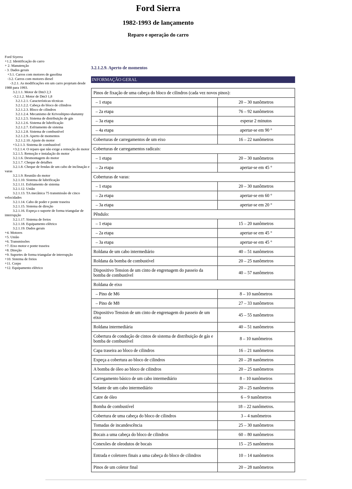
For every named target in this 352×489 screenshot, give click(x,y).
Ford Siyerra (14, 57)
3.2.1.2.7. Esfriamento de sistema (39, 127)
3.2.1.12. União (24, 189)
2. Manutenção (18, 65)
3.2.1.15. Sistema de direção (33, 206)
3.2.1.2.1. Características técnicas (39, 101)
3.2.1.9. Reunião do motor (31, 175)
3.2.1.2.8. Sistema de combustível (39, 131)
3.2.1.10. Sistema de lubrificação (36, 180)
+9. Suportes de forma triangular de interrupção (39, 254)
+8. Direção (13, 250)
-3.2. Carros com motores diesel (30, 79)
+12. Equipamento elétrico (24, 268)
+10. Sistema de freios (21, 259)
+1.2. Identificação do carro (24, 61)
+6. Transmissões (17, 241)
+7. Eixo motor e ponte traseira (27, 246)
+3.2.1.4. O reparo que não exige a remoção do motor (51, 149)
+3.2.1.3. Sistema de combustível (37, 145)
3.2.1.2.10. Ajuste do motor (34, 140)
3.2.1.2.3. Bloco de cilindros (35, 109)
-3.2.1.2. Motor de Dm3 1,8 (32, 96)
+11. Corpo (13, 263)
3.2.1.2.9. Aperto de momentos (37, 136)
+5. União (12, 237)
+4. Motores (13, 232)
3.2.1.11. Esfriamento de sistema (36, 184)
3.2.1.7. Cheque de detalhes (32, 162)
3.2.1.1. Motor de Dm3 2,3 (32, 92)
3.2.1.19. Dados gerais (29, 228)
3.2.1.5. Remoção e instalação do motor (41, 153)
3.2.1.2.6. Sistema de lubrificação (39, 123)
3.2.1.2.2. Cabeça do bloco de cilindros (43, 105)
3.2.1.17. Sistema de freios (32, 219)
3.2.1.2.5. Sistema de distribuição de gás (44, 118)
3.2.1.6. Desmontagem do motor (36, 158)
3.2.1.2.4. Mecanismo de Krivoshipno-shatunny (49, 114)
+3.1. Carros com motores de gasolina (34, 74)
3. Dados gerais (18, 70)
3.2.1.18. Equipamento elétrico (35, 224)
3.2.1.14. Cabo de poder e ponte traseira (41, 202)
